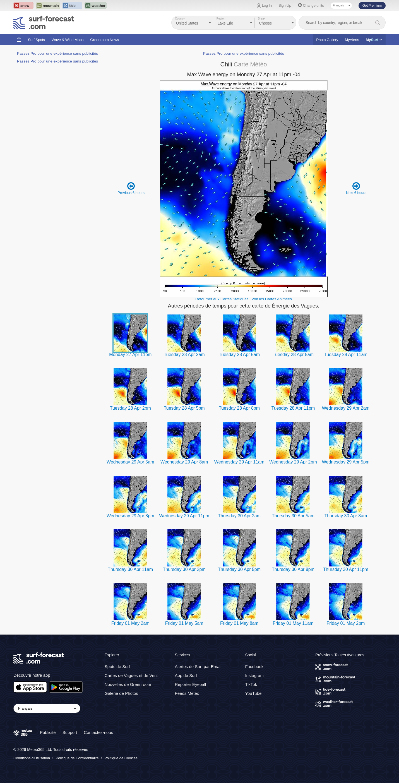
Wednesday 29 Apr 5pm (345, 462)
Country (180, 18)
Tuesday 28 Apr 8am (293, 354)
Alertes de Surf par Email (198, 666)
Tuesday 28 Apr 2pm (130, 408)
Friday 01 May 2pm (345, 623)
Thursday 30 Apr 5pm (239, 569)
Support (70, 732)
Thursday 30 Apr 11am (130, 569)
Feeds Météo (187, 693)
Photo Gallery (327, 40)
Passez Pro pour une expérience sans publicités (57, 53)
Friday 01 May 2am (130, 623)
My (374, 39)
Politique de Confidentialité (77, 758)
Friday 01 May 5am (184, 623)
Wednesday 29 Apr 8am (184, 462)
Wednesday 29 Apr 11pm (184, 515)
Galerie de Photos (121, 693)
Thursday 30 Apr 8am (345, 515)
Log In (267, 5)
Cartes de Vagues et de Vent (131, 675)
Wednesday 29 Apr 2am (345, 408)
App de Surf (186, 675)
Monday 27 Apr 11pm (130, 354)
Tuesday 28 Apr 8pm (239, 408)
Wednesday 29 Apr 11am (239, 462)
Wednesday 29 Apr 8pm (130, 515)
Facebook (254, 666)
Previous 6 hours (131, 188)
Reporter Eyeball (190, 684)
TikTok (251, 684)
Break (261, 18)
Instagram (254, 675)
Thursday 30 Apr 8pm (293, 569)
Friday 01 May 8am (239, 623)
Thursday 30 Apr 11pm (345, 569)
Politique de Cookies (121, 758)
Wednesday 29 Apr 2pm (293, 462)
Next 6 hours (356, 188)
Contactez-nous (98, 732)
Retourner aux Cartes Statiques (221, 299)
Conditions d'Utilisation (31, 758)
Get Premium (372, 6)
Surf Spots (36, 40)
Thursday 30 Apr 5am (293, 515)
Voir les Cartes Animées (272, 299)
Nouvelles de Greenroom (128, 684)
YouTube (253, 693)
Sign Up (284, 5)
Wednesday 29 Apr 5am (130, 462)
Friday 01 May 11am (293, 623)
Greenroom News (104, 40)
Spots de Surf (117, 666)
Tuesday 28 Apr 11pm (293, 408)
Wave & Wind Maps (68, 40)
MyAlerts (352, 40)
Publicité (48, 732)
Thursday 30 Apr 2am (239, 515)
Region (221, 18)
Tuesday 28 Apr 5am (239, 354)
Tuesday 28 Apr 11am (345, 354)
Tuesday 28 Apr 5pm (184, 408)
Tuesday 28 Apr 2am (184, 354)
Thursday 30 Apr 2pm (184, 569)
